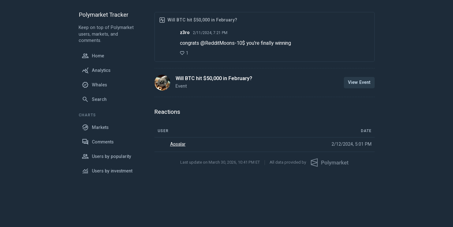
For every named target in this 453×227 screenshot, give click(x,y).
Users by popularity (106, 156)
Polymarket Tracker (103, 15)
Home (93, 55)
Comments (98, 141)
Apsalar (178, 144)
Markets (95, 127)
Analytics (96, 70)
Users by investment (107, 170)
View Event (359, 82)
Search (94, 99)
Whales (94, 84)
